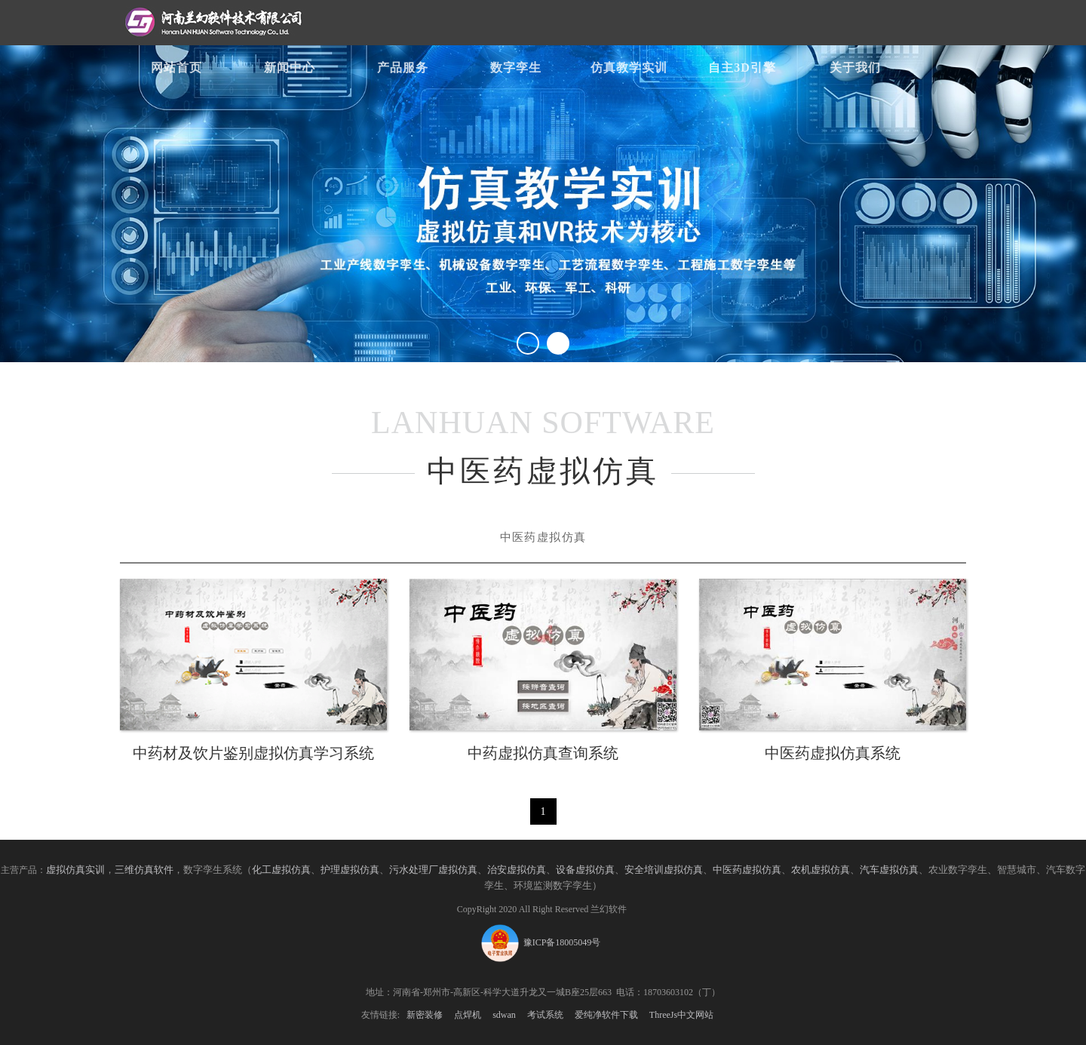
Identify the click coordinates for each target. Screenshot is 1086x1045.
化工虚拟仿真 (281, 870)
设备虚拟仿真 (585, 870)
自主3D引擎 (742, 67)
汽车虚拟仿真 (889, 870)
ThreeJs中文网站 (681, 1015)
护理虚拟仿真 (350, 870)
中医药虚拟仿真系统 (832, 753)
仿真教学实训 (629, 67)
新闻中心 (289, 67)
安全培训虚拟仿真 (663, 870)
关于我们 (855, 67)
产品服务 (402, 67)
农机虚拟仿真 (820, 870)
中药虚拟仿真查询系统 (543, 753)
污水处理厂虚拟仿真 (433, 870)
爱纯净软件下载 (606, 1015)
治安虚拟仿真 (516, 870)
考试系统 (545, 1015)
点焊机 (467, 1015)
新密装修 (424, 1015)
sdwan (504, 1015)
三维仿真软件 (144, 870)
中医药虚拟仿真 (747, 870)
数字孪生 (515, 67)
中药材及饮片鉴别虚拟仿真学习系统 (253, 753)
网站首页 (176, 67)
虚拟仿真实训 (75, 870)
